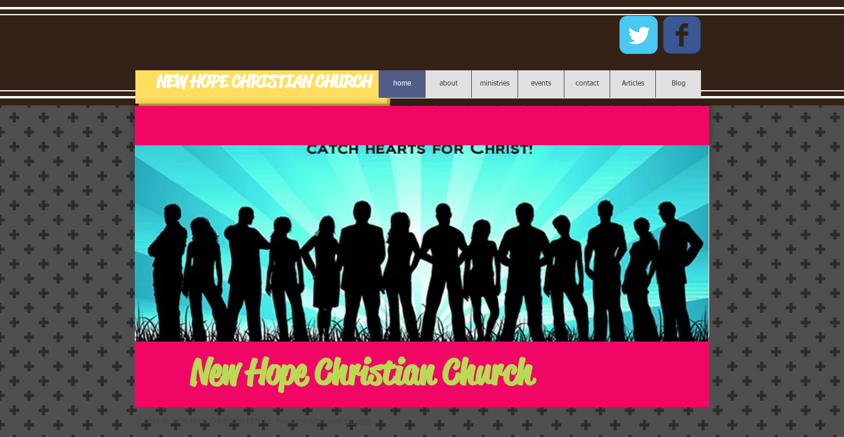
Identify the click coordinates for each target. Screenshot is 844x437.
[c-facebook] (682, 35)
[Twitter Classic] (639, 35)
